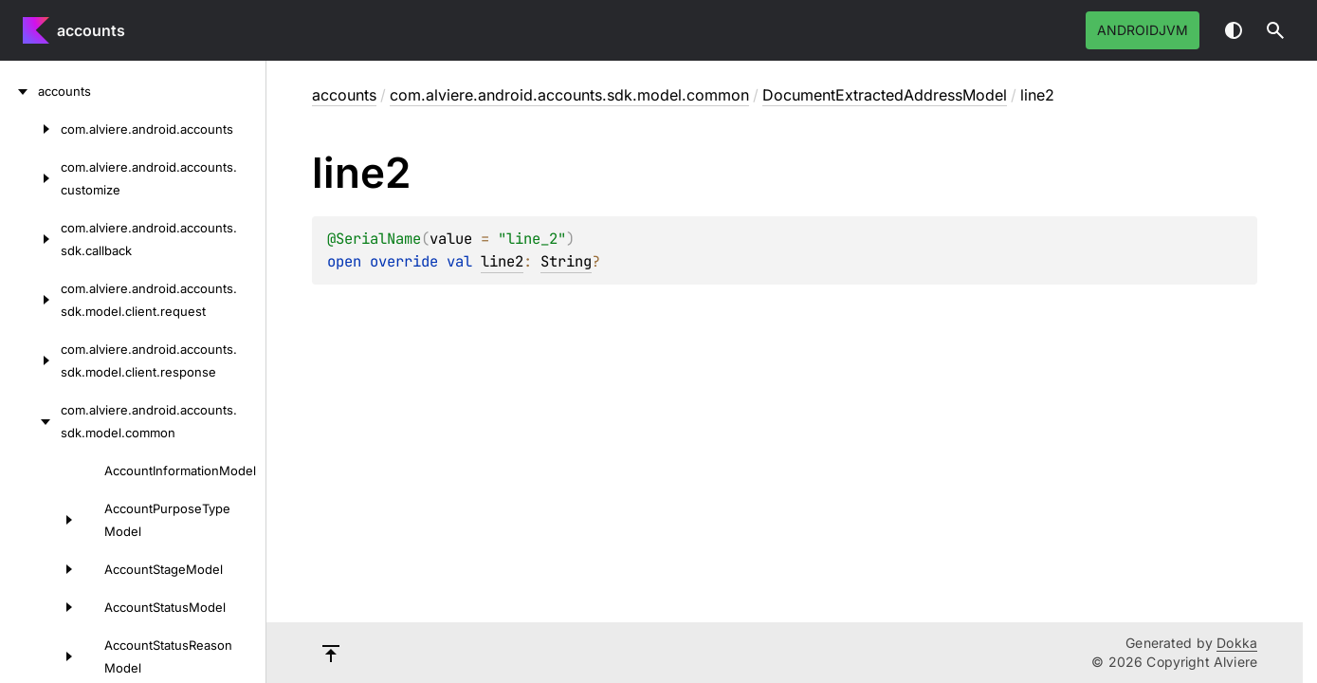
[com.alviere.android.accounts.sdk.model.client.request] (30, 299)
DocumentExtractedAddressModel (884, 94)
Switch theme (1234, 30)
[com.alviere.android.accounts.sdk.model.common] (30, 421)
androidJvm (1142, 30)
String (566, 261)
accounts (91, 30)
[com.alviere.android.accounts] (30, 129)
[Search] (1275, 30)
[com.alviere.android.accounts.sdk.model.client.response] (30, 360)
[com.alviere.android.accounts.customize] (30, 178)
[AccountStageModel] (41, 569)
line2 (502, 261)
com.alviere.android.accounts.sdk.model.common (569, 94)
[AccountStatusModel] (41, 607)
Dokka (1236, 643)
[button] (1275, 30)
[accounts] (19, 91)
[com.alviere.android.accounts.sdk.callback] (30, 239)
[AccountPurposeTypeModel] (41, 519)
